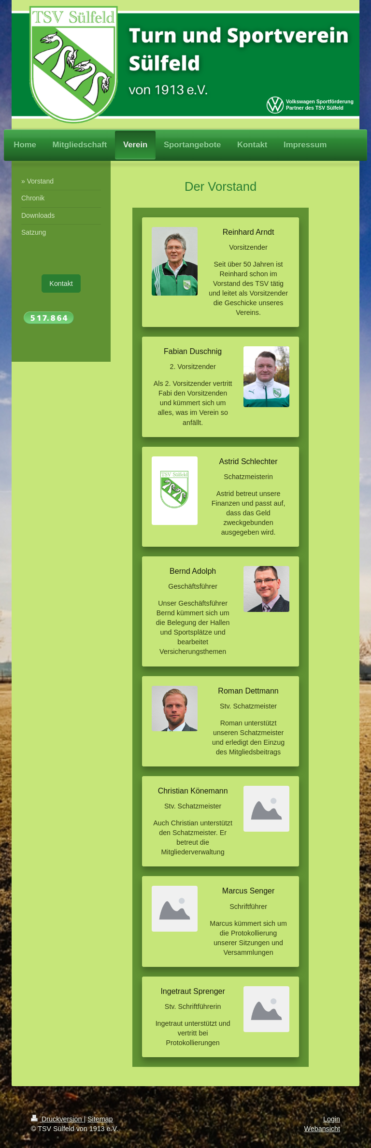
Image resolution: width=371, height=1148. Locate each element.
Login (331, 1119)
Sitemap (100, 1119)
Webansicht (322, 1129)
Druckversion (57, 1119)
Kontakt (60, 283)
